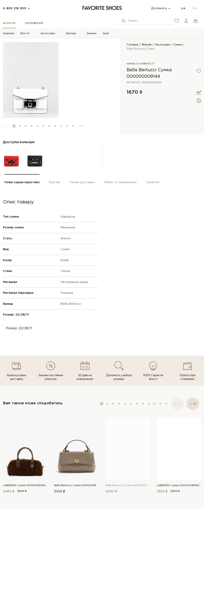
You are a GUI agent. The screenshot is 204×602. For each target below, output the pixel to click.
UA (183, 8)
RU (195, 8)
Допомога (159, 8)
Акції (106, 33)
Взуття (24, 33)
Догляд (71, 33)
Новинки (8, 33)
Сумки (177, 45)
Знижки (91, 33)
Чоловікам (34, 23)
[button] (14, 126)
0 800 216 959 (14, 8)
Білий (64, 260)
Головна (132, 45)
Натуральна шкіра (74, 282)
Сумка (65, 249)
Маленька (67, 227)
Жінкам (9, 23)
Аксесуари (47, 33)
